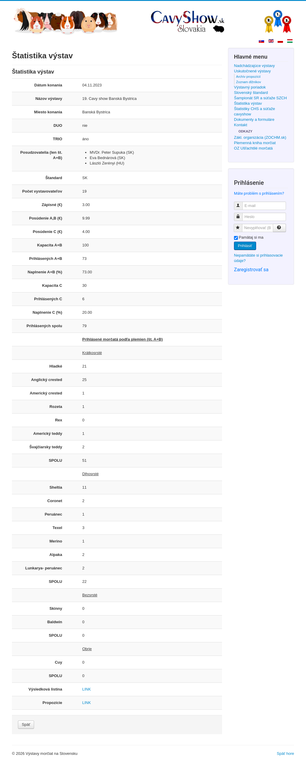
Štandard (53, 178)
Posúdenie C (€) (47, 231)
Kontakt (240, 125)
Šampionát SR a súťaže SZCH (260, 98)
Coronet (54, 501)
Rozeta (55, 406)
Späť (26, 724)
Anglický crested (46, 379)
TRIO (57, 139)
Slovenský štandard (251, 92)
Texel (57, 527)
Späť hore (285, 753)
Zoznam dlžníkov (248, 82)
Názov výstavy (48, 98)
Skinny (55, 608)
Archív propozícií (248, 76)
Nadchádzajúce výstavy (254, 65)
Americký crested (46, 393)
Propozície (52, 702)
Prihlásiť (245, 245)
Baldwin (54, 622)
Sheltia (55, 487)
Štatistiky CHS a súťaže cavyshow (254, 111)
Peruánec (53, 514)
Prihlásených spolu (44, 326)
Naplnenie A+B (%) (45, 272)
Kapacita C (52, 285)
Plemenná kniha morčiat (255, 143)
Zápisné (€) (52, 204)
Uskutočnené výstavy (252, 71)
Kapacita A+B (49, 245)
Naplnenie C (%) (47, 312)
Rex (58, 420)
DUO (57, 125)
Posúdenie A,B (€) (45, 218)
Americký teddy (47, 433)
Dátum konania (48, 85)
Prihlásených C (48, 299)
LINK (86, 689)
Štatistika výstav (248, 103)
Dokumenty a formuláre (254, 119)
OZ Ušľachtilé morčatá (253, 148)
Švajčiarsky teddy (45, 447)
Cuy (58, 662)
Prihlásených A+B (45, 258)
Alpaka (55, 554)
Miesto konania (48, 112)
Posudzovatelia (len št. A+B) (41, 155)
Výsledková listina (45, 689)
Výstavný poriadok (250, 87)
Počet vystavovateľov (42, 191)
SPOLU (55, 460)
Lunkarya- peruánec (43, 568)
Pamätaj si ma (251, 237)
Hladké (55, 366)
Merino (55, 541)
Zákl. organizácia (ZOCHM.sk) (260, 137)
